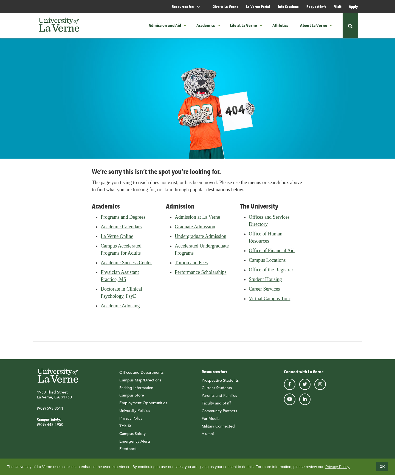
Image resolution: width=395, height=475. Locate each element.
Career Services (264, 292)
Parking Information (136, 390)
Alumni (208, 436)
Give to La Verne (225, 6)
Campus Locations (267, 263)
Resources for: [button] (188, 7)
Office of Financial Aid (272, 253)
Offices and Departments (141, 375)
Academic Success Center (126, 265)
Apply (353, 6)
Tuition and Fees (191, 265)
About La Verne (313, 25)
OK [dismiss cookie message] (382, 467)
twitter (305, 387)
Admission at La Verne (197, 220)
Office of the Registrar (271, 273)
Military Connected (218, 428)
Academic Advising (120, 308)
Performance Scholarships (200, 275)
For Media (210, 421)
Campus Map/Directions (140, 383)
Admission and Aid (165, 25)
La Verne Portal (258, 6)
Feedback (128, 451)
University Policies (134, 413)
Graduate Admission (195, 229)
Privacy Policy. (337, 467)
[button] (186, 25)
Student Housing (265, 282)
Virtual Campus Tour (269, 301)
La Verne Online (117, 239)
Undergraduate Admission (200, 239)
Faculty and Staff (216, 406)
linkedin (305, 402)
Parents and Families (219, 398)
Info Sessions (288, 6)
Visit (337, 6)
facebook (289, 387)
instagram (320, 387)
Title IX (125, 428)
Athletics (280, 25)
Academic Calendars (121, 229)
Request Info (316, 6)
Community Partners (219, 413)
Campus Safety (132, 436)
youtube (289, 402)
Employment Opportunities (143, 405)
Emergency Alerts (135, 444)
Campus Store (131, 398)
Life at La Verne (243, 25)
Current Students (217, 390)
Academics (205, 25)
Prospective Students (220, 383)
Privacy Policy (130, 421)
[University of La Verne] (59, 25)
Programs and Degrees (123, 220)
